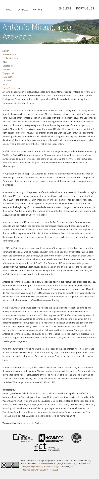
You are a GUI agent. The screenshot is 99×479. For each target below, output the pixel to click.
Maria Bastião (9, 54)
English (64, 8)
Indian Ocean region (12, 87)
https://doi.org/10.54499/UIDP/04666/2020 (39, 470)
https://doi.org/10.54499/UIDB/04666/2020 (39, 467)
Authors (38, 9)
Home (8, 9)
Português (85, 8)
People (6, 69)
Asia (4, 84)
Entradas (23, 9)
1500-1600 (7, 76)
